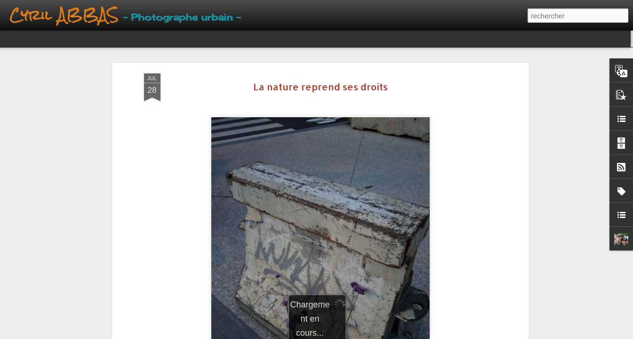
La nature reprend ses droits (320, 87)
